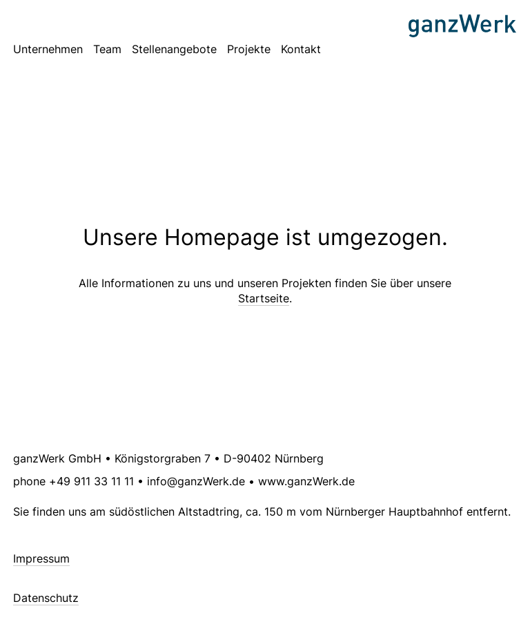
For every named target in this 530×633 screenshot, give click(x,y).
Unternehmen (48, 49)
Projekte (249, 49)
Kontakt (301, 49)
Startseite (263, 298)
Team (107, 49)
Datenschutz (46, 598)
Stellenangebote (174, 49)
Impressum (41, 558)
